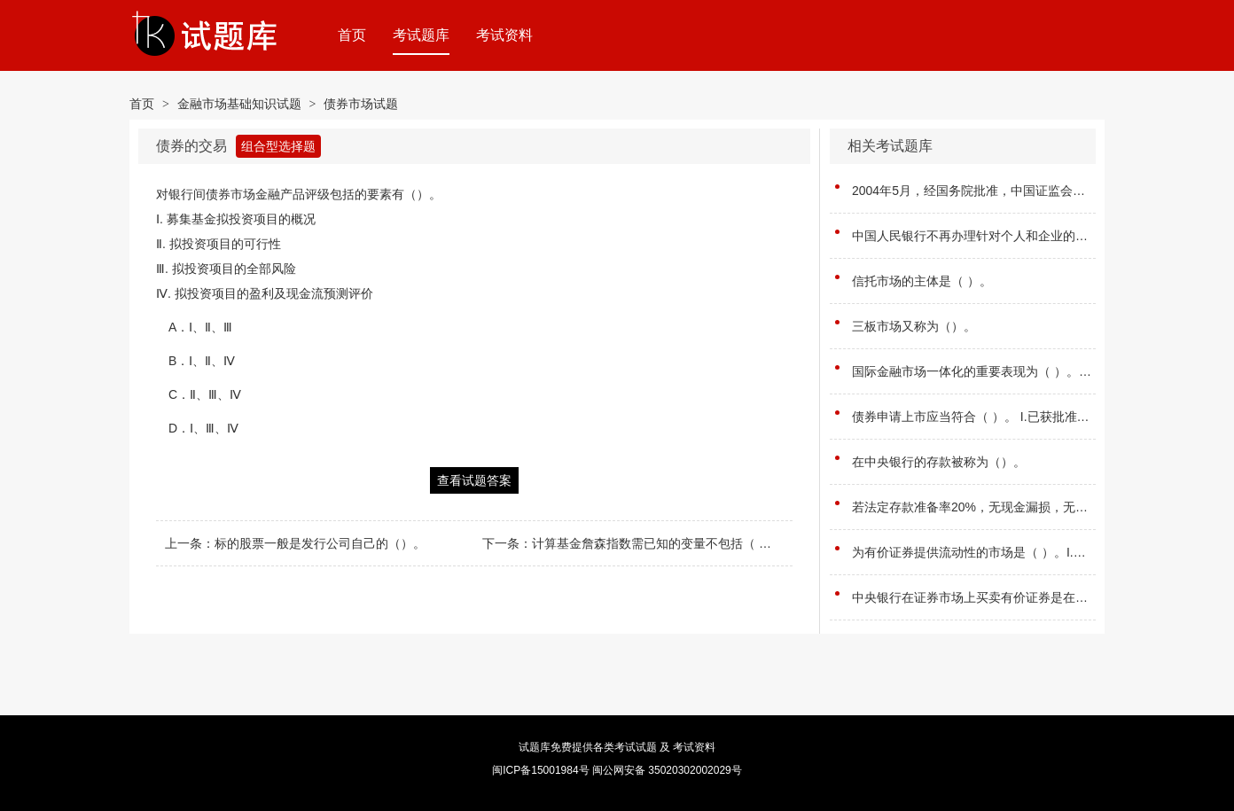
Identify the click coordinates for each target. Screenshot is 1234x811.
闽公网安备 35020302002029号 (667, 770)
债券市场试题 (361, 104)
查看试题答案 (474, 480)
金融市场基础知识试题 (239, 104)
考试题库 (421, 35)
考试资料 (504, 35)
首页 (352, 35)
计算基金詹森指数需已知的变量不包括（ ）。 (658, 543)
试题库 (535, 747)
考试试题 (635, 747)
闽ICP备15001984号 (540, 770)
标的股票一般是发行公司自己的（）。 (320, 543)
